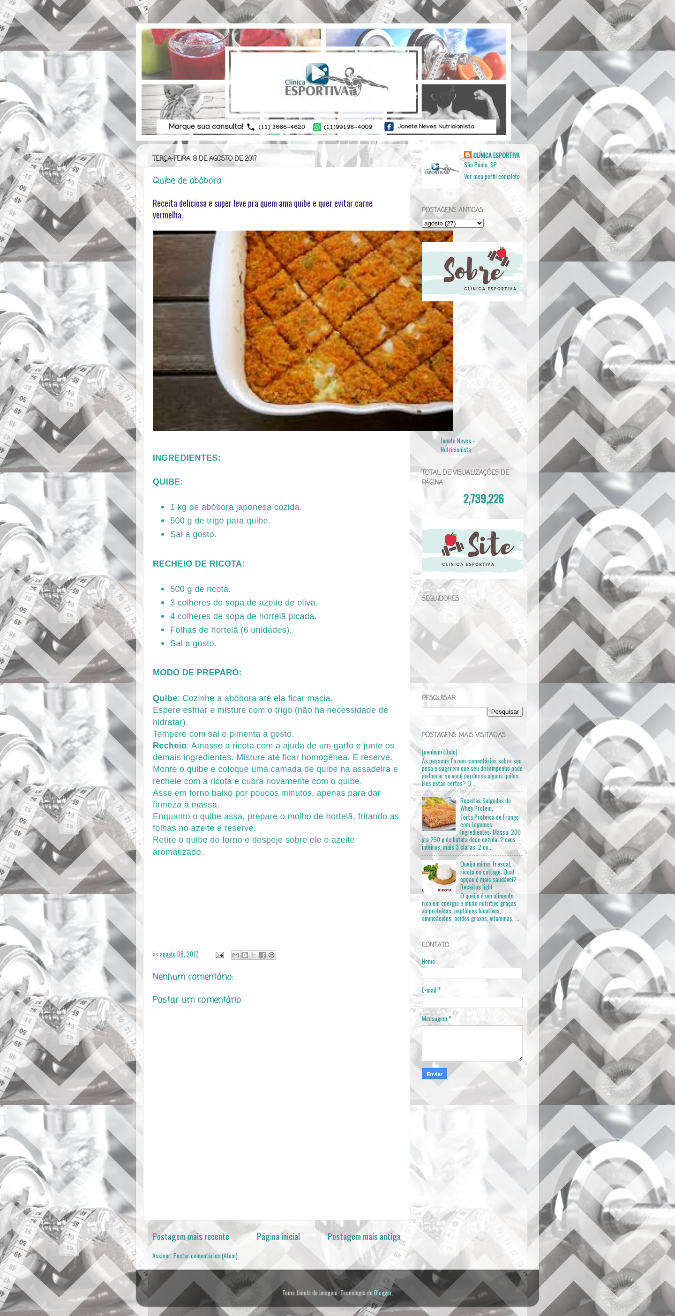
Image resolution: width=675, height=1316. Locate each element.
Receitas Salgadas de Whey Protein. (485, 804)
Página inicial (278, 1235)
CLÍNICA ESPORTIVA (496, 155)
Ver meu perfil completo (492, 176)
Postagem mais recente (190, 1235)
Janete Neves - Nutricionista (458, 445)
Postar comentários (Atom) (205, 1255)
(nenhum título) (440, 751)
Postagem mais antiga (364, 1235)
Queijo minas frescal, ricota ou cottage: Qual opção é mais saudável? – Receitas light (491, 875)
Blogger (383, 1292)
